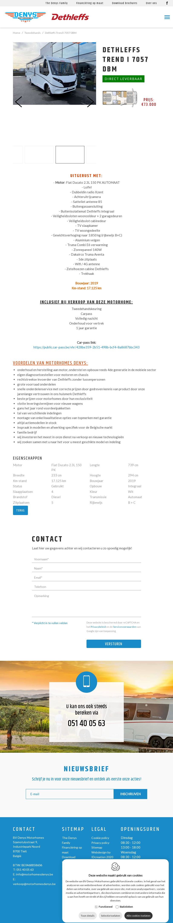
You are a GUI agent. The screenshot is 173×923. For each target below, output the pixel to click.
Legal (99, 829)
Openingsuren (140, 829)
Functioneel (105, 918)
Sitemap (73, 829)
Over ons (68, 866)
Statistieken (126, 918)
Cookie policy (100, 838)
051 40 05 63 (86, 723)
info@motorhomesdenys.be (34, 874)
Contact (24, 829)
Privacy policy (100, 842)
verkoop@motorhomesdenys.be (34, 884)
